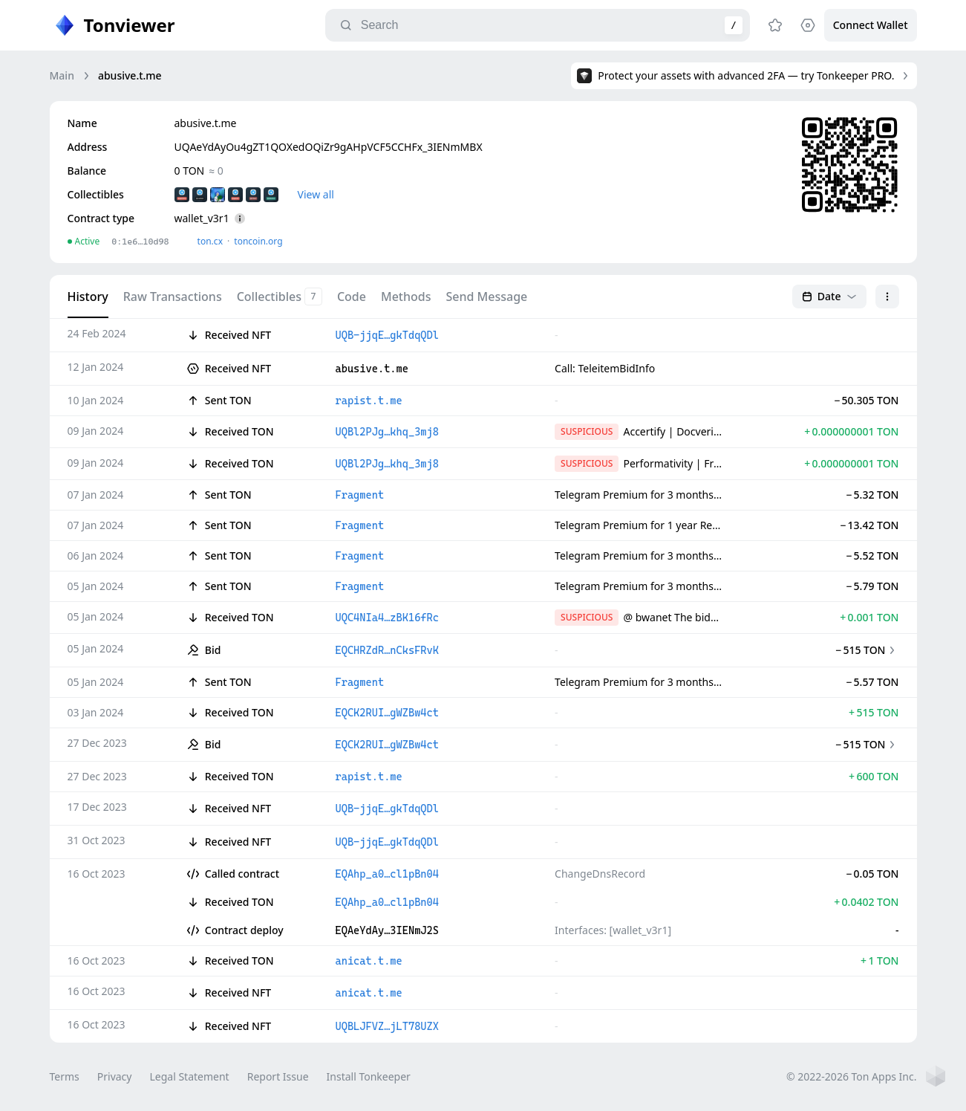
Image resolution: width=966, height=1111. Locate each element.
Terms (64, 1076)
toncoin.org (258, 241)
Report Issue (278, 1076)
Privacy (114, 1076)
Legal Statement (189, 1076)
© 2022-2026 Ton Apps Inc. (851, 1076)
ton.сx (210, 241)
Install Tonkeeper (369, 1076)
